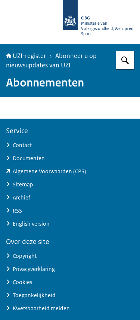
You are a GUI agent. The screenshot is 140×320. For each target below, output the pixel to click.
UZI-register (26, 56)
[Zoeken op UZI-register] (125, 60)
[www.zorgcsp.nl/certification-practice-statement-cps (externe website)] (70, 171)
